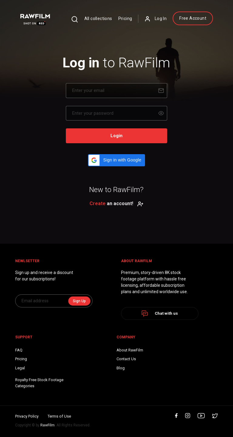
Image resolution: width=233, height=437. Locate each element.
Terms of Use (59, 416)
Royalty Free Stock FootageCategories (39, 383)
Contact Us (126, 359)
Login (116, 135)
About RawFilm (129, 350)
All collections (98, 18)
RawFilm (47, 425)
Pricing (125, 18)
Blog (120, 368)
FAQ (18, 350)
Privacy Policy (27, 416)
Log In (155, 19)
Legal (20, 368)
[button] (116, 160)
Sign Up (79, 301)
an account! (116, 203)
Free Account (192, 18)
